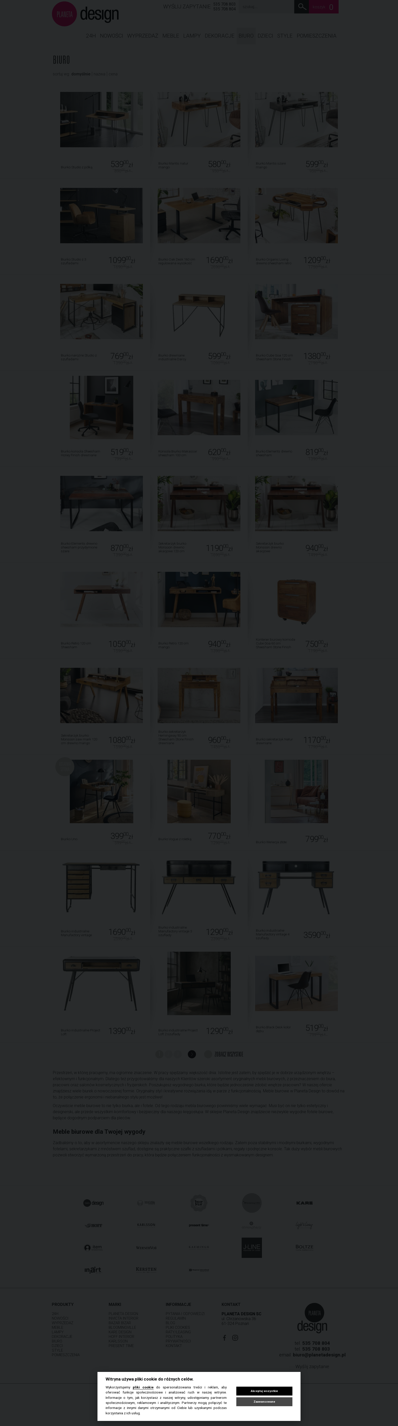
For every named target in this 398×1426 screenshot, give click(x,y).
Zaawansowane (264, 1401)
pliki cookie (143, 1387)
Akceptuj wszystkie (264, 1391)
